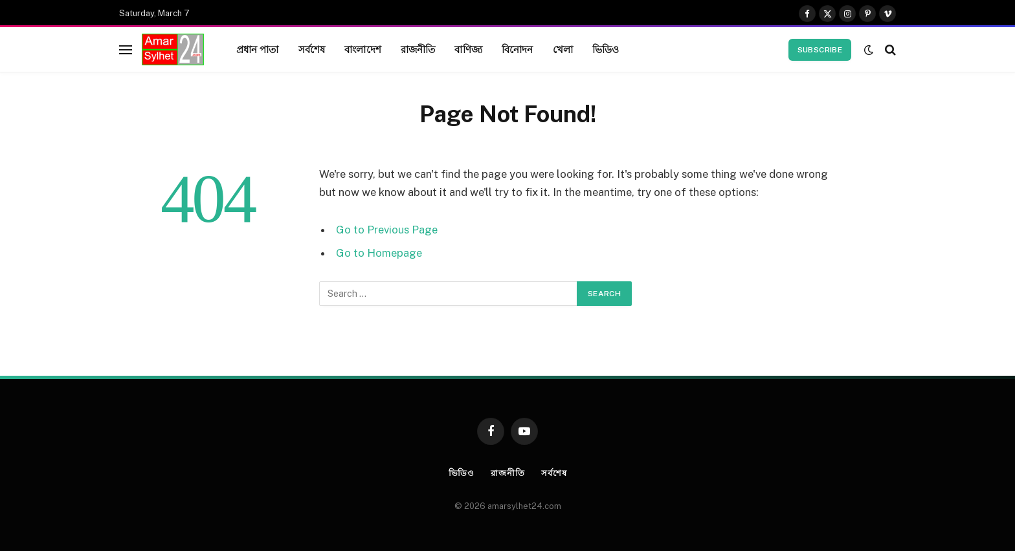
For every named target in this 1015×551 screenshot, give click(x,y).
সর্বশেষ (312, 49)
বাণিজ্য (468, 49)
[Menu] (125, 49)
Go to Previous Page (387, 229)
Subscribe (820, 49)
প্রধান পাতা (257, 49)
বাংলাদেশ (362, 49)
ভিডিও (605, 49)
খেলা (563, 49)
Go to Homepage (379, 252)
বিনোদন (517, 49)
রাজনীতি (418, 49)
